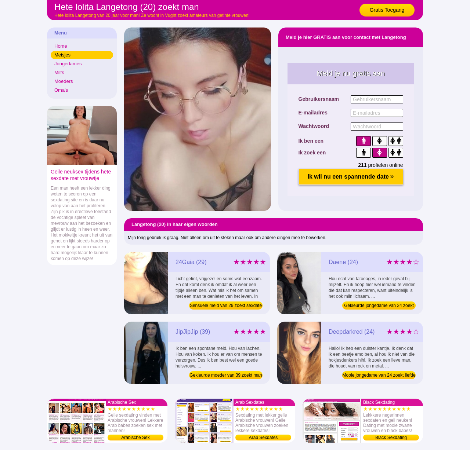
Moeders (63, 81)
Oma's (61, 90)
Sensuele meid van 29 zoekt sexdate (226, 305)
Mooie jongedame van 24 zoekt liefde (379, 375)
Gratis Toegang (387, 10)
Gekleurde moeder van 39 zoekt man (225, 375)
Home (60, 46)
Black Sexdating (391, 437)
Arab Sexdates (263, 437)
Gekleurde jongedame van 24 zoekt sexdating (378, 306)
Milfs (59, 72)
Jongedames (68, 63)
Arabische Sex (135, 437)
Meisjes (62, 55)
